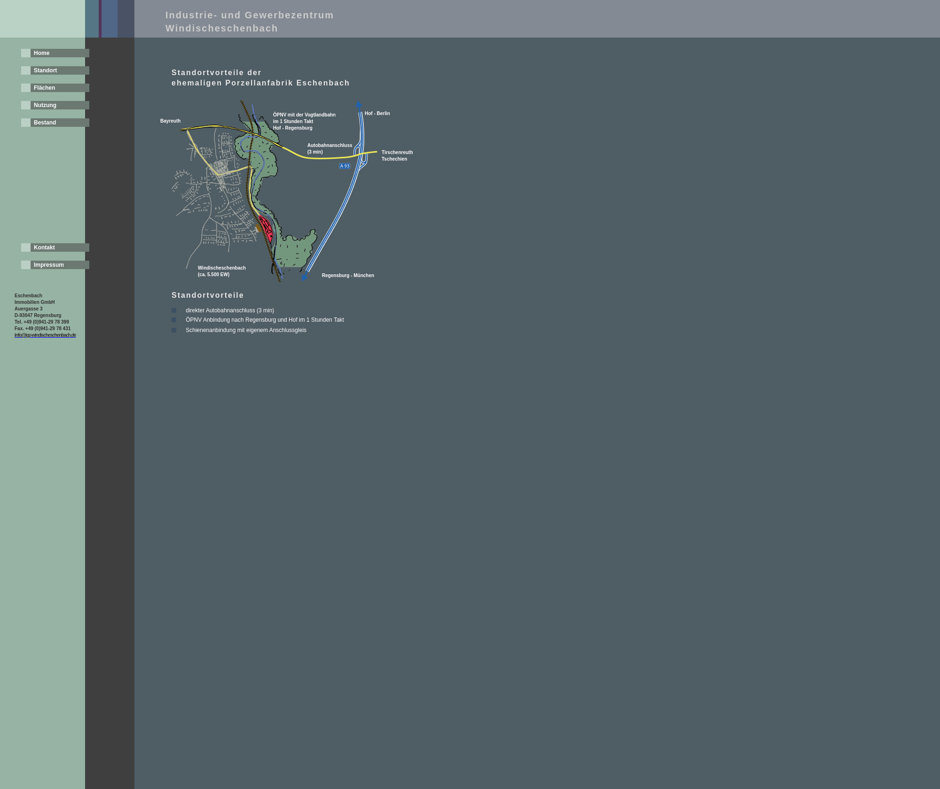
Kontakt (44, 247)
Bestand (45, 122)
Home (41, 53)
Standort (45, 70)
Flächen (44, 88)
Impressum (49, 265)
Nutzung (45, 105)
